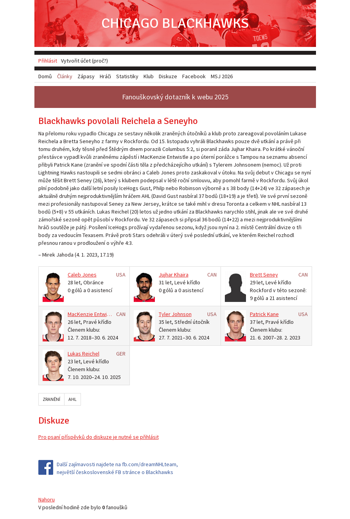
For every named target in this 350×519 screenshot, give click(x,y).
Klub (149, 76)
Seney (270, 274)
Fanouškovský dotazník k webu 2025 (175, 96)
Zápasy (86, 76)
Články (64, 76)
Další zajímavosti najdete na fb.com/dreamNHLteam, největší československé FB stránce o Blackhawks (117, 468)
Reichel (90, 353)
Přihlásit (47, 60)
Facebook (194, 76)
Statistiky (127, 76)
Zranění (51, 399)
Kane (273, 314)
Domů (45, 76)
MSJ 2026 (222, 76)
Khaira (181, 274)
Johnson (182, 314)
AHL (72, 399)
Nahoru (46, 499)
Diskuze (168, 76)
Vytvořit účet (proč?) (84, 60)
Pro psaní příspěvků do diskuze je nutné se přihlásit (98, 436)
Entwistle (105, 314)
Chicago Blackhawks (175, 23)
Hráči (105, 76)
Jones (89, 274)
